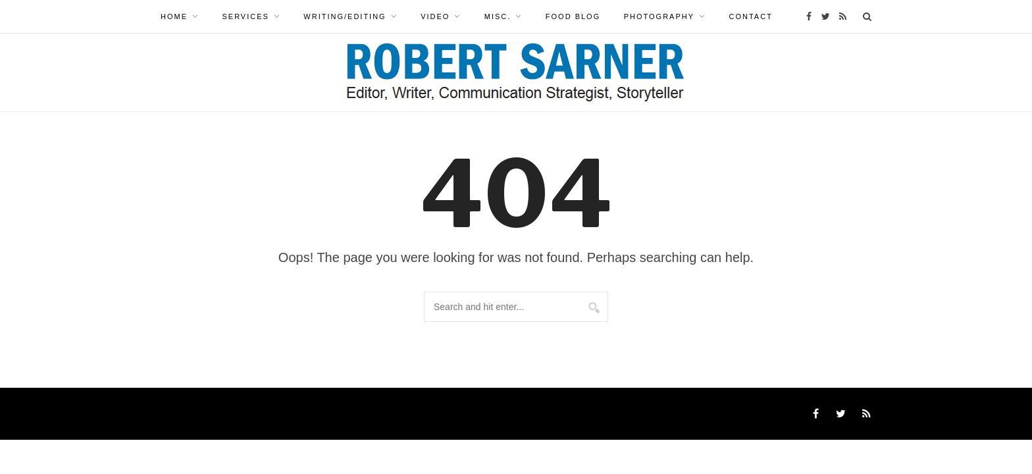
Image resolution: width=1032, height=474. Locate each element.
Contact (751, 16)
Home (174, 16)
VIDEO (435, 16)
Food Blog (573, 16)
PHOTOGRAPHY (659, 16)
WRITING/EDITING (344, 16)
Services (245, 16)
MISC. (497, 16)
